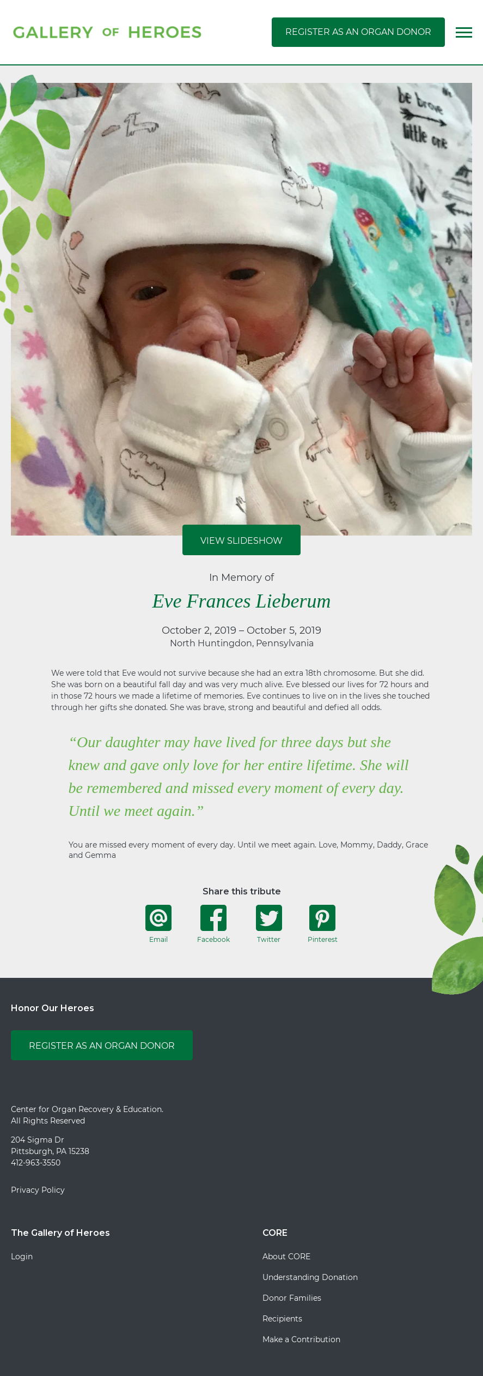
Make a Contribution (301, 1339)
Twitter (269, 924)
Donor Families (291, 1298)
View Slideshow (241, 541)
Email (158, 924)
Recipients (282, 1319)
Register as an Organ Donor (358, 32)
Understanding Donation (310, 1277)
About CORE (286, 1256)
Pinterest (323, 924)
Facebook (213, 924)
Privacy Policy (38, 1190)
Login (22, 1256)
